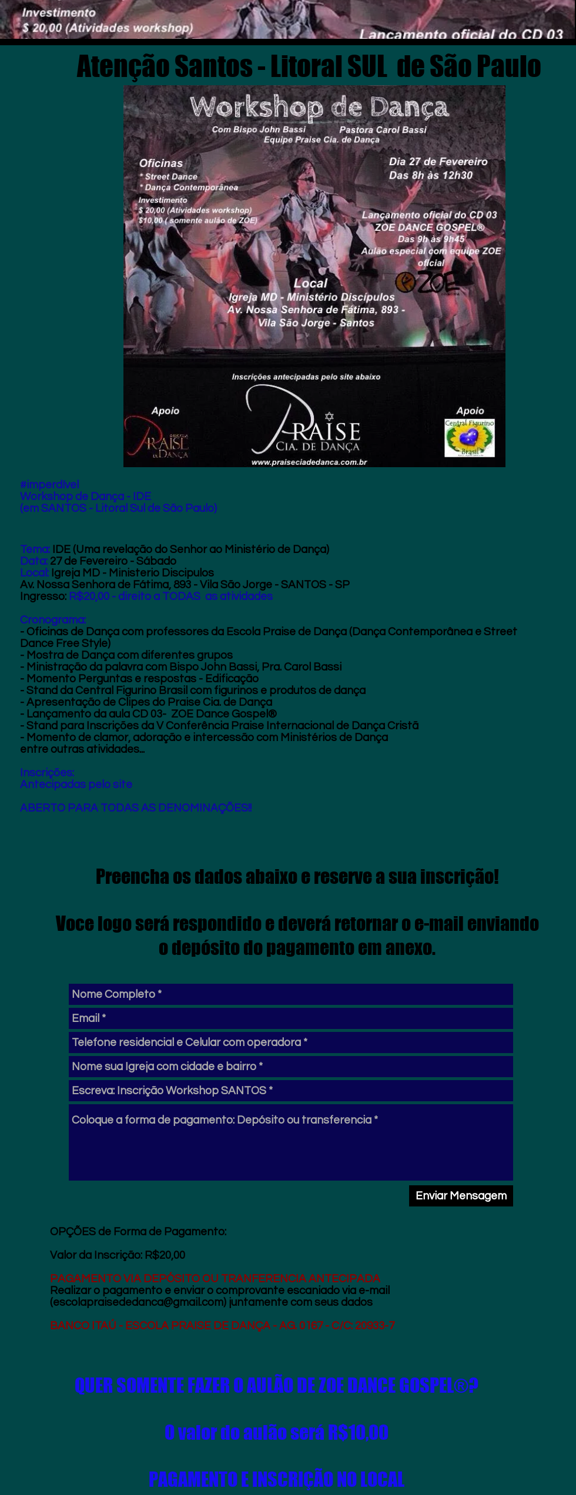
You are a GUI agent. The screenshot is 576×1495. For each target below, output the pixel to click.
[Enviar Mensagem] (461, 1195)
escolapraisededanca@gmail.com (138, 1302)
